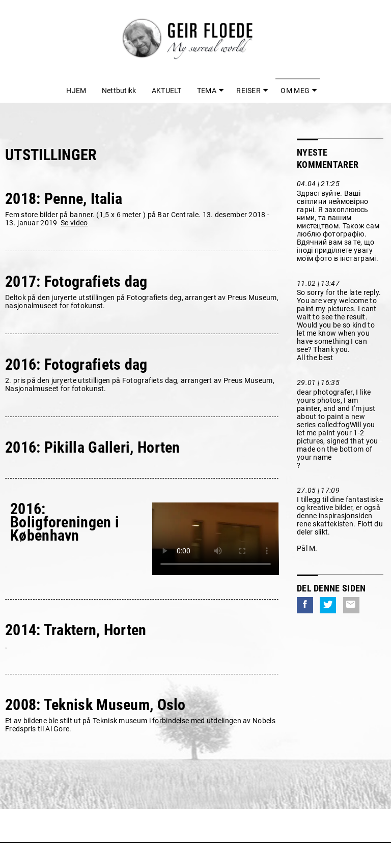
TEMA (206, 90)
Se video (74, 223)
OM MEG (295, 90)
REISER (248, 90)
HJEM (76, 90)
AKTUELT (167, 90)
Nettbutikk (119, 90)
